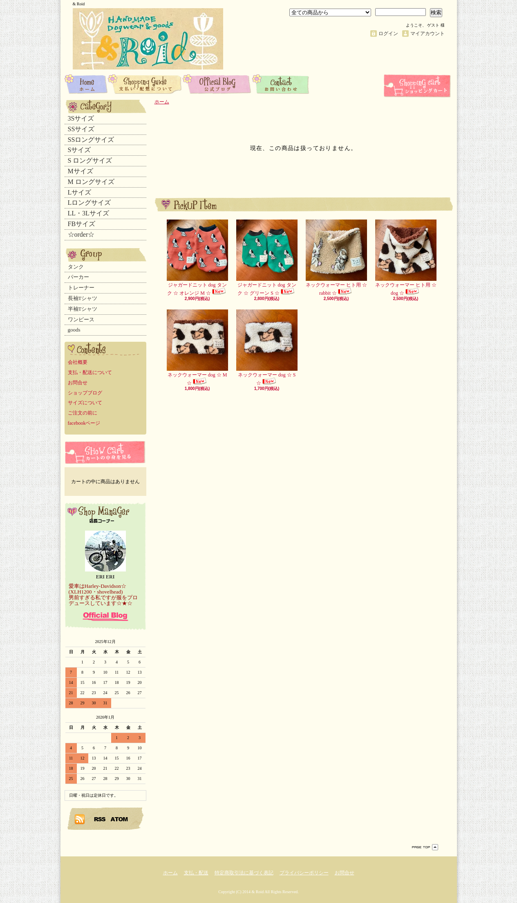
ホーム (86, 84)
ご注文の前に (82, 413)
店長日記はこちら (105, 616)
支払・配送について (145, 84)
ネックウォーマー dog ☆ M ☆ (197, 347)
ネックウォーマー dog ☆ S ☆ (267, 347)
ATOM (119, 818)
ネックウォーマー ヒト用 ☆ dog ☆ (405, 258)
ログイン (388, 33)
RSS (100, 818)
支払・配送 (196, 873)
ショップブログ (217, 84)
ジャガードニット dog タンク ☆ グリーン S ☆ (267, 258)
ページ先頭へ (425, 847)
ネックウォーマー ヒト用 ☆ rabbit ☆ (336, 258)
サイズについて (85, 403)
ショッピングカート (418, 86)
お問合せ (281, 84)
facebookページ (84, 423)
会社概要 (77, 362)
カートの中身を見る (105, 452)
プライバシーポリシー (304, 873)
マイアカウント (427, 33)
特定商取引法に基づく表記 (244, 873)
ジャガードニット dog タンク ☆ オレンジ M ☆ (197, 258)
